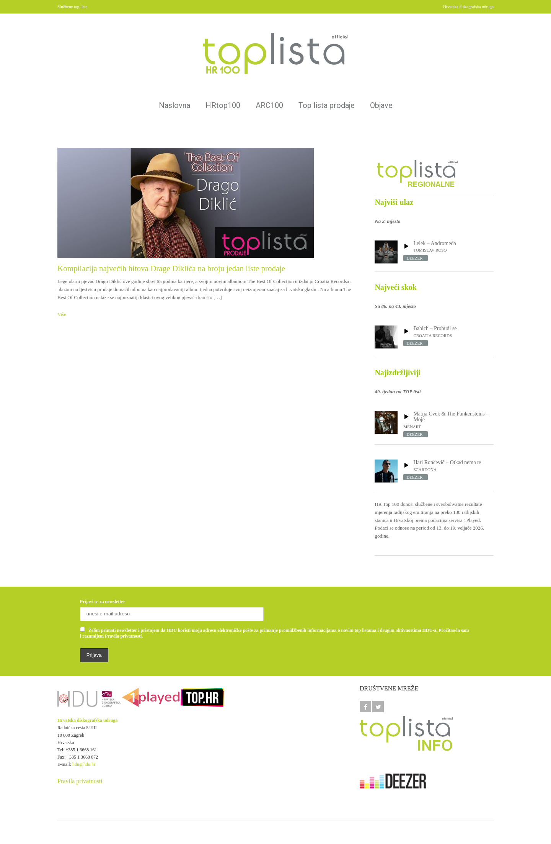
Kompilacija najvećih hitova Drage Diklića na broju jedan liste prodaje (171, 268)
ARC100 (269, 105)
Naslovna (174, 105)
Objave (381, 105)
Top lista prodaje (326, 105)
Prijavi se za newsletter (102, 601)
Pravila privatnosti (80, 781)
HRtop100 (222, 105)
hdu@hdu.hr (83, 764)
